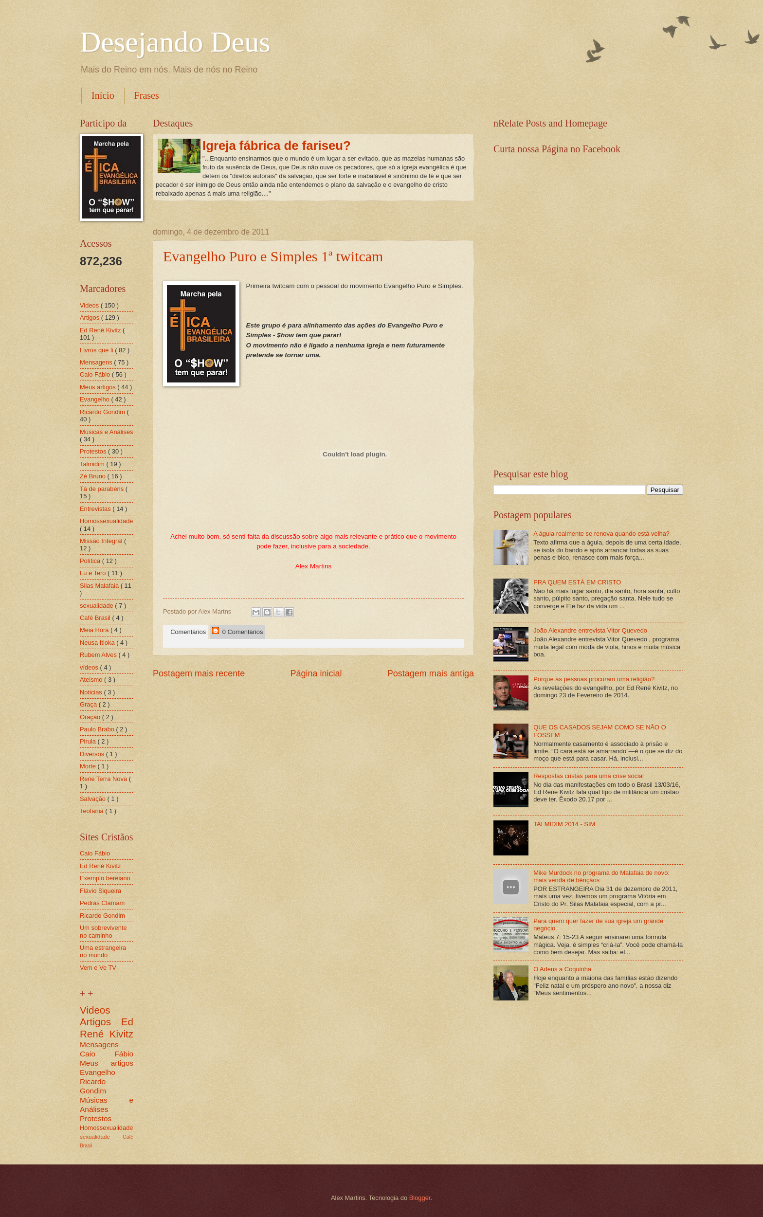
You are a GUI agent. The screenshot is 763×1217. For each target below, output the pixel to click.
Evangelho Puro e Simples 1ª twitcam (273, 256)
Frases (146, 95)
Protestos (94, 451)
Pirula (89, 741)
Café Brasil (96, 617)
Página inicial (316, 673)
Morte (89, 766)
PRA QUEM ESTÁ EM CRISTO (577, 582)
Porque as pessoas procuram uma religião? (593, 679)
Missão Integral (102, 541)
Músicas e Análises (106, 432)
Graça (89, 704)
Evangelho (95, 399)
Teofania (92, 811)
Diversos (93, 754)
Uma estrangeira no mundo (103, 951)
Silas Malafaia (100, 585)
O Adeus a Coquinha (562, 969)
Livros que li (97, 350)
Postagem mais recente (199, 673)
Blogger (420, 1197)
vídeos (90, 667)
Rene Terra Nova (104, 778)
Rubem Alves (99, 654)
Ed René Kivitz (101, 330)
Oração (91, 717)
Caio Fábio (96, 374)
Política (91, 560)
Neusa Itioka (98, 642)
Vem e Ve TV (98, 967)
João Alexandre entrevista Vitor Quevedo (590, 630)
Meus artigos (98, 387)
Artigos (90, 317)
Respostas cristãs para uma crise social (588, 776)
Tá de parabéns (103, 488)
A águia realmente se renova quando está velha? (601, 533)
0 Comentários (237, 631)
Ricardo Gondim (103, 412)
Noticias (92, 692)
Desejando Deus (175, 42)
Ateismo (92, 679)
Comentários (186, 632)
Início (102, 95)
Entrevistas (96, 508)
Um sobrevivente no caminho (103, 931)
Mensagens (97, 362)
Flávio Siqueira (100, 890)
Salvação (94, 798)
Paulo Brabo (98, 729)
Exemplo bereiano (105, 878)
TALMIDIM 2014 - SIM (564, 824)
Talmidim (93, 464)
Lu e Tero (94, 573)
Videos (90, 305)
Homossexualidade (106, 521)
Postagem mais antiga (430, 673)
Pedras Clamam (102, 903)
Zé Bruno (94, 476)
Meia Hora (95, 630)
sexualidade (97, 605)
